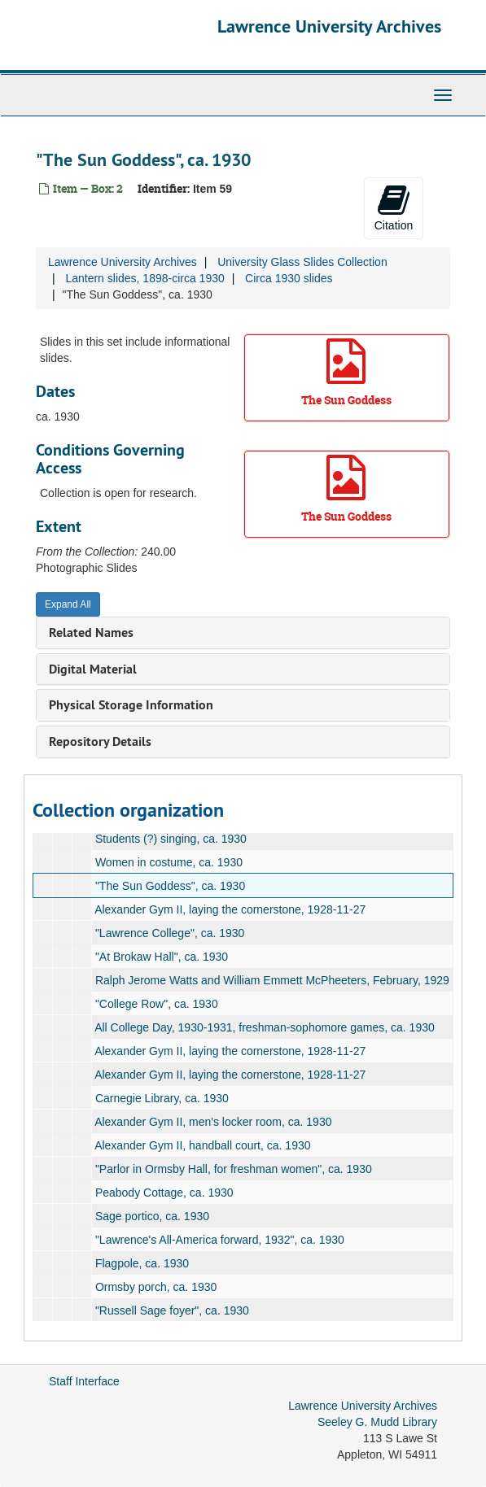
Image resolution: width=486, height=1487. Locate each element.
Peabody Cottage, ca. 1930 (164, 1192)
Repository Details (100, 741)
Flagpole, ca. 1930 (142, 1263)
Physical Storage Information (131, 704)
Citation (393, 207)
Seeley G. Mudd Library (377, 1421)
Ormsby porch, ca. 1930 (156, 1286)
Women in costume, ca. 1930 (169, 862)
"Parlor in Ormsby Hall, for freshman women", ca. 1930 (233, 1168)
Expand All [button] (68, 604)
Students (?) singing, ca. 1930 (171, 838)
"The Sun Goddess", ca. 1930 (170, 885)
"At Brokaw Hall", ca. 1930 (161, 956)
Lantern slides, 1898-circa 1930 (144, 278)
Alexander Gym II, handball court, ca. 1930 (202, 1145)
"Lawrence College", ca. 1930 (170, 933)
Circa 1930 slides (288, 278)
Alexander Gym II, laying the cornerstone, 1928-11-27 (230, 909)
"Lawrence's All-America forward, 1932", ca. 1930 (219, 1239)
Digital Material (93, 669)
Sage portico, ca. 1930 (152, 1216)
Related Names (91, 632)
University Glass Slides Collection (302, 261)
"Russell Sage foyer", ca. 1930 (172, 1310)
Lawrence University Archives (329, 26)
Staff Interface (84, 1381)
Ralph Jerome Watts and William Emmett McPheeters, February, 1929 (272, 980)
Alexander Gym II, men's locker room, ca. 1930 (212, 1121)
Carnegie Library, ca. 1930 (162, 1098)
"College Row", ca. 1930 (156, 1003)
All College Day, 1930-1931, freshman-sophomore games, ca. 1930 (264, 1027)
